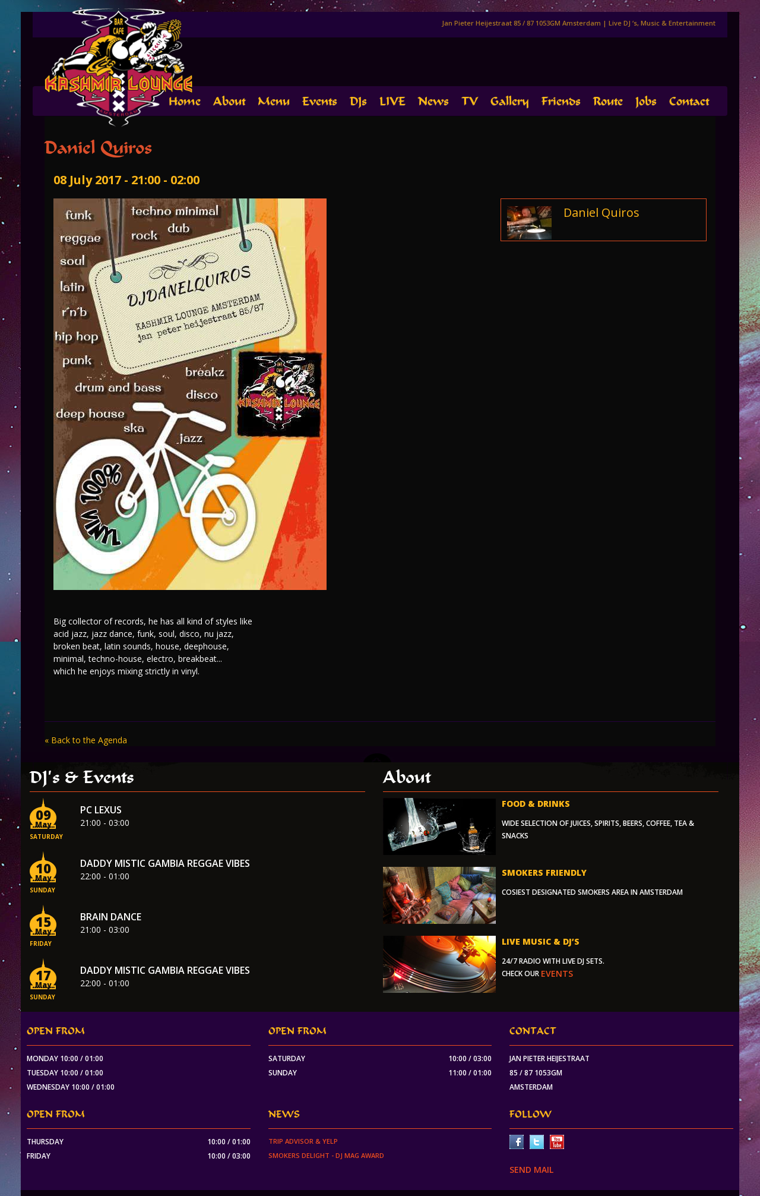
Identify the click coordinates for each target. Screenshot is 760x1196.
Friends (561, 101)
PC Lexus (101, 809)
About (229, 101)
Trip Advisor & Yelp (303, 1141)
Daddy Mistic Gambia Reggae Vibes (165, 863)
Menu (274, 101)
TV (469, 101)
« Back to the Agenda (86, 740)
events (557, 973)
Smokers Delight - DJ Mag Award (326, 1155)
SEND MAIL (531, 1169)
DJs (358, 101)
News (433, 101)
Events (319, 101)
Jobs (646, 101)
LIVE (392, 101)
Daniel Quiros (601, 212)
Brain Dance (110, 916)
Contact (689, 101)
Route (608, 101)
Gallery (509, 101)
